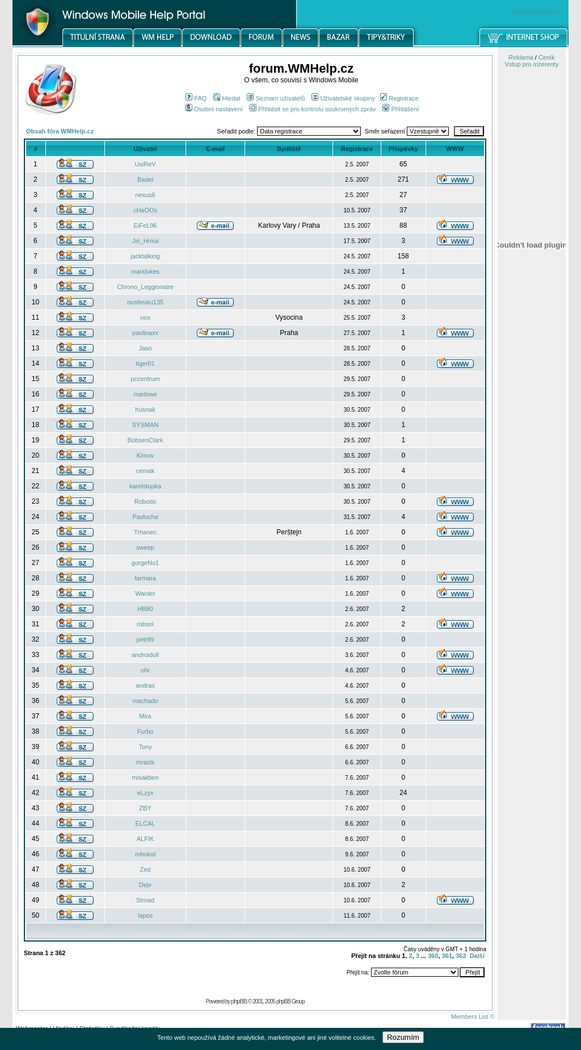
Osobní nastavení (214, 109)
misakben (145, 777)
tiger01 (145, 363)
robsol (145, 624)
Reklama (520, 57)
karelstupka (145, 486)
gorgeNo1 (145, 562)
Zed (145, 869)
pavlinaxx (145, 332)
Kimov (145, 455)
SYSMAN (145, 424)
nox (145, 317)
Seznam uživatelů (276, 98)
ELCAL (145, 823)
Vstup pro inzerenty (532, 64)
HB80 (145, 608)
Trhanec (145, 532)
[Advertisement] (532, 592)
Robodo (145, 501)
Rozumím (403, 1037)
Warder (145, 593)
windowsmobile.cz (535, 12)
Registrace (399, 98)
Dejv (145, 884)
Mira (145, 716)
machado (145, 700)
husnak (145, 409)
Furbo (145, 731)
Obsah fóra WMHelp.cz (60, 131)
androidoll (145, 654)
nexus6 (145, 194)
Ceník (546, 57)
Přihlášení (400, 109)
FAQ (196, 98)
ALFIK (145, 838)
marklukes (145, 271)
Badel (145, 179)
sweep (145, 547)
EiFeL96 (145, 225)
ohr (145, 670)
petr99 (145, 639)
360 (433, 955)
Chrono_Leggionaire (145, 286)
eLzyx (145, 792)
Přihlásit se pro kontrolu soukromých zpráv (313, 109)
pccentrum (144, 378)
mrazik (145, 762)
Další (477, 955)
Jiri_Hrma (145, 240)
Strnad (145, 900)
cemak (145, 470)
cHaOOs (145, 210)
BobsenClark (145, 440)
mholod (145, 854)
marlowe (145, 394)
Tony (144, 746)
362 (461, 955)
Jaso (144, 348)
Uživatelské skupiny (343, 98)
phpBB (239, 1001)
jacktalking (144, 256)
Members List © (473, 1016)
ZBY (145, 808)
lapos (145, 915)
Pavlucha (145, 516)
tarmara (145, 578)
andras (145, 685)
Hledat (226, 98)
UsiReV (144, 164)
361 (447, 955)
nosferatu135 (145, 302)
